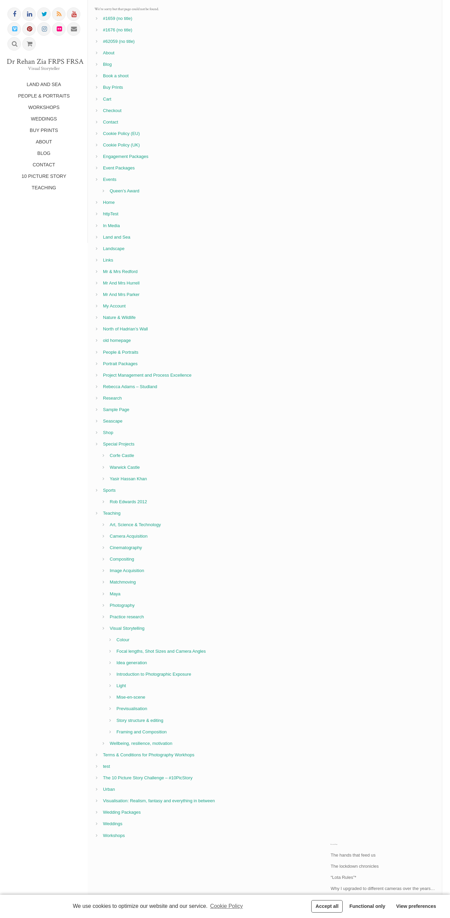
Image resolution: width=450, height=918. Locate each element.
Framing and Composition (141, 731)
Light (121, 685)
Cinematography (126, 547)
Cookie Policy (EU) (121, 133)
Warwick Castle (125, 467)
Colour (122, 639)
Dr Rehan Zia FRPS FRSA (44, 61)
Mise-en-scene (130, 697)
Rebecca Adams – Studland (130, 386)
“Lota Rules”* (343, 877)
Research (112, 398)
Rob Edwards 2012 (128, 501)
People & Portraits (120, 352)
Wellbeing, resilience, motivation (141, 743)
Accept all (327, 906)
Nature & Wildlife (119, 317)
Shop (108, 432)
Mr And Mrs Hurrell (121, 283)
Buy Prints (113, 87)
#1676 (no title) (117, 29)
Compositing (122, 559)
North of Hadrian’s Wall (125, 328)
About (108, 52)
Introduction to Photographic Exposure (153, 674)
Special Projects (118, 444)
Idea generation (131, 662)
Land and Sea (116, 237)
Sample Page (116, 409)
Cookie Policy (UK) (121, 144)
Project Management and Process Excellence (147, 375)
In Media (111, 225)
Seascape (113, 421)
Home (109, 202)
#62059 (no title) (119, 41)
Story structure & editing (139, 720)
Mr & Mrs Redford (120, 271)
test (106, 766)
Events (109, 179)
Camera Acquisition (129, 536)
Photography (122, 605)
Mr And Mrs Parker (121, 294)
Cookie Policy (226, 906)
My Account (114, 305)
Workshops (114, 835)
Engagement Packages (125, 156)
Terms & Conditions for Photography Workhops (148, 754)
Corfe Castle (122, 455)
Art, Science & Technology (135, 524)
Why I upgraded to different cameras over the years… (382, 888)
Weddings (113, 823)
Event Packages (119, 167)
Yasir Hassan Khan (128, 478)
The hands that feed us (352, 855)
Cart (107, 99)
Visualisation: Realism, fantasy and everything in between (159, 800)
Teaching (112, 513)
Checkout (112, 110)
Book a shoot (116, 75)
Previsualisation (131, 708)
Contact (110, 122)
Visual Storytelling (127, 628)
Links (108, 260)
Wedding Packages (122, 812)
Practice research (127, 616)
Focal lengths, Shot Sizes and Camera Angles (161, 651)
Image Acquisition (127, 570)
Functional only (367, 906)
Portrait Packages (120, 363)
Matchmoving (123, 582)
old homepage (117, 340)
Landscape (114, 248)
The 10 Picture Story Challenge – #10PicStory (147, 777)
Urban (109, 789)
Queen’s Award (124, 190)
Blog (107, 64)
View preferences (416, 906)
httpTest (110, 213)
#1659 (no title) (117, 18)
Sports (109, 490)
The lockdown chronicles (354, 866)
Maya (115, 593)
